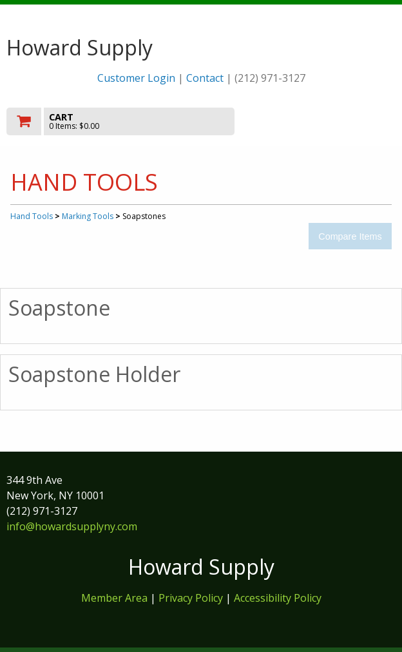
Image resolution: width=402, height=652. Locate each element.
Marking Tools (87, 216)
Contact (205, 78)
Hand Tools (31, 216)
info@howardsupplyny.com (71, 526)
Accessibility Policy (277, 598)
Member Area (114, 598)
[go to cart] (142, 121)
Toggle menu (337, 121)
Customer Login (136, 78)
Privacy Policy (191, 598)
